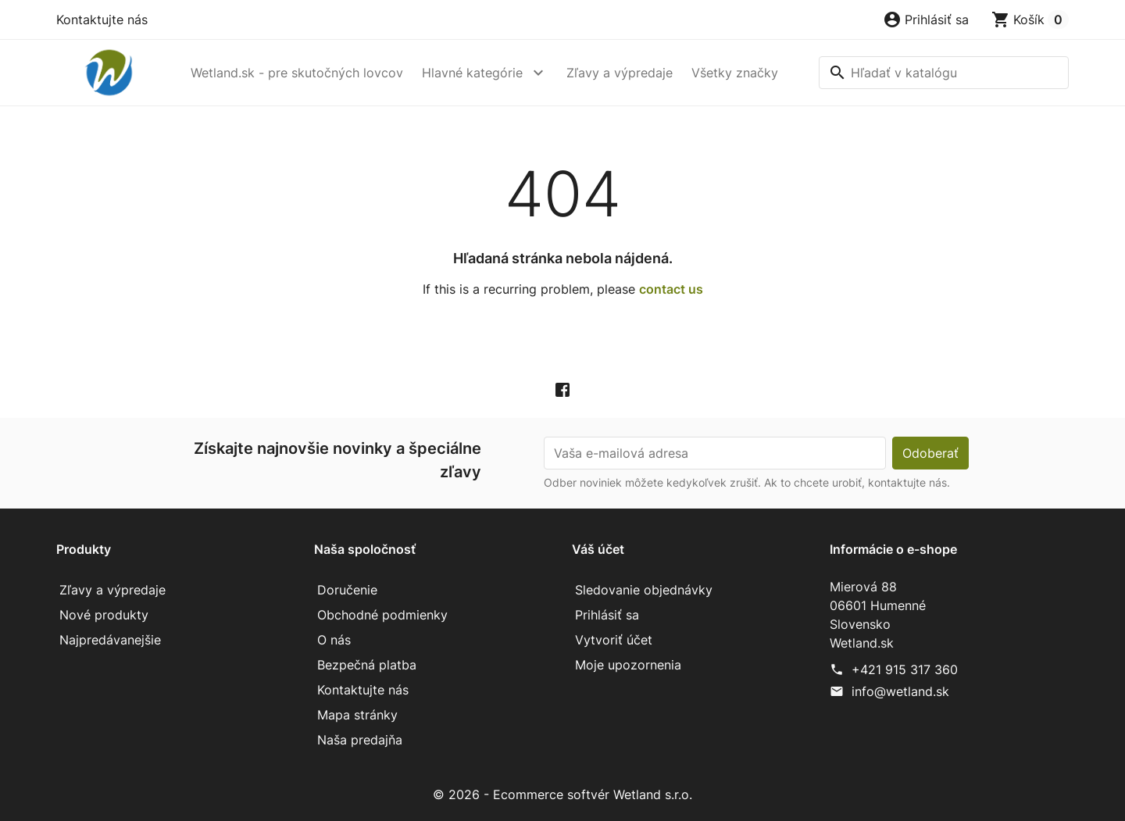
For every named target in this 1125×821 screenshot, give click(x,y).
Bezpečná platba (366, 665)
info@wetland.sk (900, 691)
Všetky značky (734, 72)
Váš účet (598, 549)
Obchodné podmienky (382, 615)
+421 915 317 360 (905, 669)
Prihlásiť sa (607, 615)
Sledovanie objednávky (643, 590)
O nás (334, 640)
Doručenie (347, 590)
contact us (671, 289)
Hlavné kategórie (472, 72)
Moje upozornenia (628, 665)
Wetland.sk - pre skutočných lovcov (297, 72)
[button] (926, 19)
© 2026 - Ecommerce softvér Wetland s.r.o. (562, 794)
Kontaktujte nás (102, 19)
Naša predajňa (359, 740)
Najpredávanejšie (110, 640)
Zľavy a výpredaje (619, 72)
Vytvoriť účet (613, 640)
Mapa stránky (357, 715)
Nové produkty (103, 615)
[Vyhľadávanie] (944, 72)
